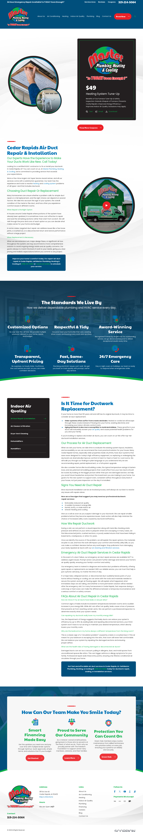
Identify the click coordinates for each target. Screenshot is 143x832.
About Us (82, 791)
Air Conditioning (85, 794)
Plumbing (82, 804)
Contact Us (83, 816)
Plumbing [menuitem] (90, 16)
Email (101, 111)
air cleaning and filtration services (105, 548)
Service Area (90, 2)
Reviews (101, 2)
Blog (80, 813)
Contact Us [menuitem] (106, 16)
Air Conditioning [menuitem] (53, 16)
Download (113, 111)
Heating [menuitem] (65, 16)
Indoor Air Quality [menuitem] (77, 16)
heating (36, 183)
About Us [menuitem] (41, 16)
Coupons (112, 2)
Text (91, 111)
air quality (96, 429)
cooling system (49, 183)
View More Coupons (90, 127)
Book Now (122, 16)
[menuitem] (28, 418)
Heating (82, 797)
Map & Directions (46, 797)
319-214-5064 (127, 2)
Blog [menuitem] (98, 16)
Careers (82, 810)
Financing (83, 807)
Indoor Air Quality (86, 801)
